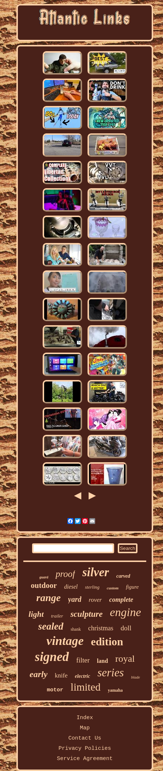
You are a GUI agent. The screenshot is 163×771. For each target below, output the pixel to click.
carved (123, 576)
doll (126, 628)
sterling (92, 587)
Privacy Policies (84, 748)
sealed (50, 626)
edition (107, 641)
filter (83, 660)
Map (85, 728)
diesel (71, 587)
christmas (100, 628)
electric (82, 676)
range (48, 597)
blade (135, 677)
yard (75, 599)
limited (86, 687)
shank (76, 629)
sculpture (86, 614)
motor (55, 690)
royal (125, 658)
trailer (57, 616)
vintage (65, 640)
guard (43, 577)
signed (52, 657)
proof (65, 574)
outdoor (44, 585)
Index (85, 718)
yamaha (115, 690)
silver (95, 572)
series (110, 672)
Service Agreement (85, 759)
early (38, 674)
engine (125, 612)
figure (132, 587)
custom (113, 588)
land (102, 661)
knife (61, 675)
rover (95, 599)
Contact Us (84, 738)
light (36, 614)
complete (121, 599)
